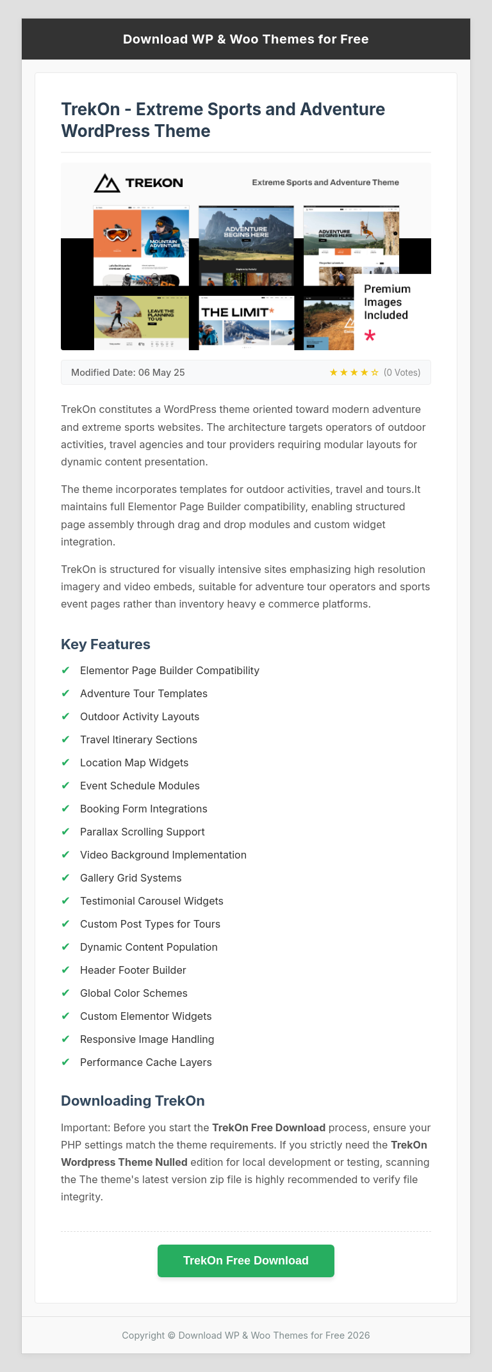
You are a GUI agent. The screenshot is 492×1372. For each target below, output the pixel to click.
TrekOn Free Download (246, 1260)
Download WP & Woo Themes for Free (246, 39)
